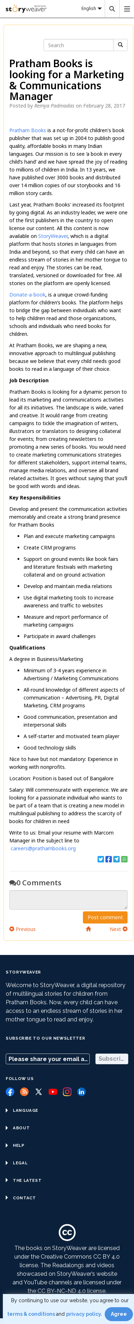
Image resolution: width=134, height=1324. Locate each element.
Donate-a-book (27, 294)
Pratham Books (27, 130)
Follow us (20, 1078)
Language (22, 1110)
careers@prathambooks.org (43, 848)
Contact (21, 1197)
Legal (17, 1162)
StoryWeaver (52, 236)
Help (15, 1145)
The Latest (23, 1180)
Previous (22, 929)
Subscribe (113, 1058)
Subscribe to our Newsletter (45, 1038)
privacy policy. (84, 1314)
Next (119, 929)
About (18, 1127)
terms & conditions (31, 1314)
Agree (119, 1314)
